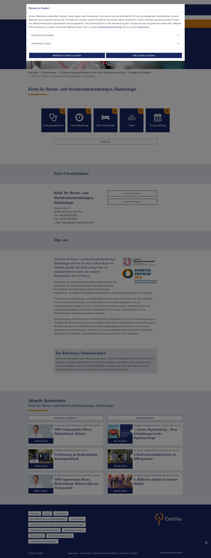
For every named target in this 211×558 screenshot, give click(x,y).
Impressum (143, 27)
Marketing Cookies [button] (41, 43)
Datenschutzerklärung (110, 27)
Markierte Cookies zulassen (67, 55)
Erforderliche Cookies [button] (42, 35)
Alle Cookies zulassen (144, 55)
